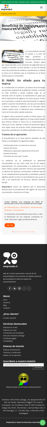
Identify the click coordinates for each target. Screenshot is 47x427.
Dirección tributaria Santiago (14, 336)
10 (30, 231)
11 (32, 231)
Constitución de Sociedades (13, 333)
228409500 (4, 2)
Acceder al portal (9, 318)
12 (34, 231)
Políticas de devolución (11, 350)
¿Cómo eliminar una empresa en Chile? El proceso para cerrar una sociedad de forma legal (23, 203)
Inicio (5, 300)
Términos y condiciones (12, 352)
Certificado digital (9, 338)
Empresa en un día (10, 327)
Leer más (9, 225)
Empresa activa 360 (8, 14)
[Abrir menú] (41, 7)
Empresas (8, 210)
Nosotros (6, 302)
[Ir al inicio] (6, 7)
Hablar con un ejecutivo (12, 355)
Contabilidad (8, 341)
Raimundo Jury (13, 207)
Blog (5, 305)
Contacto (6, 308)
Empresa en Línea (10, 330)
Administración (36, 207)
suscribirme (38, 367)
